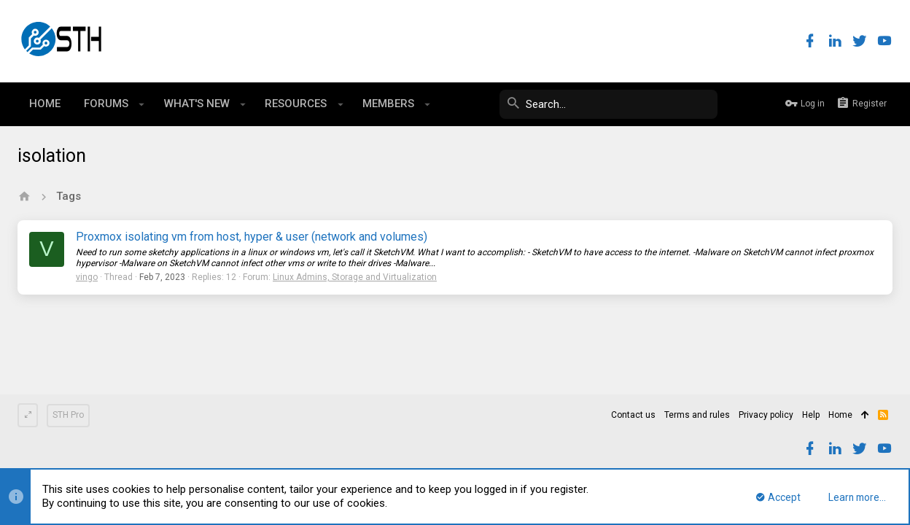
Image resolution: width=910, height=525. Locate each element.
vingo (87, 277)
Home (840, 415)
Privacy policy (766, 415)
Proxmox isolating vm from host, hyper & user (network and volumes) (251, 237)
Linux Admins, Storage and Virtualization (355, 277)
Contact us (633, 415)
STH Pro (68, 415)
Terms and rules (697, 415)
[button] (141, 104)
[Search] (608, 104)
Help (811, 415)
